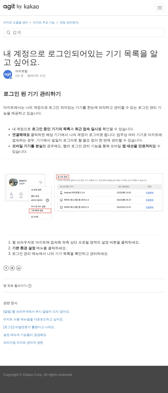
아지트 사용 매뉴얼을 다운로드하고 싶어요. (33, 319)
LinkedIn (18, 268)
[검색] (84, 32)
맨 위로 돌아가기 (17, 285)
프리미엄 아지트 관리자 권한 (23, 342)
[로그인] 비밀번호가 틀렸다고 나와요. (29, 327)
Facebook (6, 268)
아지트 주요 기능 (44, 22)
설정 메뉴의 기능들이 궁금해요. (25, 335)
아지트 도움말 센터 (15, 22)
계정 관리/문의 (69, 22)
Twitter (12, 268)
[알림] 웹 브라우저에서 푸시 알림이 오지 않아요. (36, 311)
